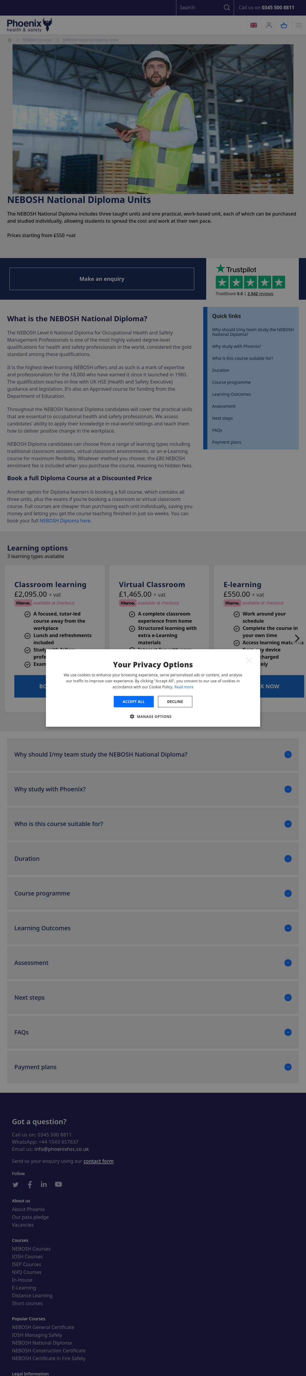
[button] (153, 716)
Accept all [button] (134, 701)
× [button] (249, 660)
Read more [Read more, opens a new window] (184, 686)
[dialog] (153, 688)
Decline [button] (175, 701)
